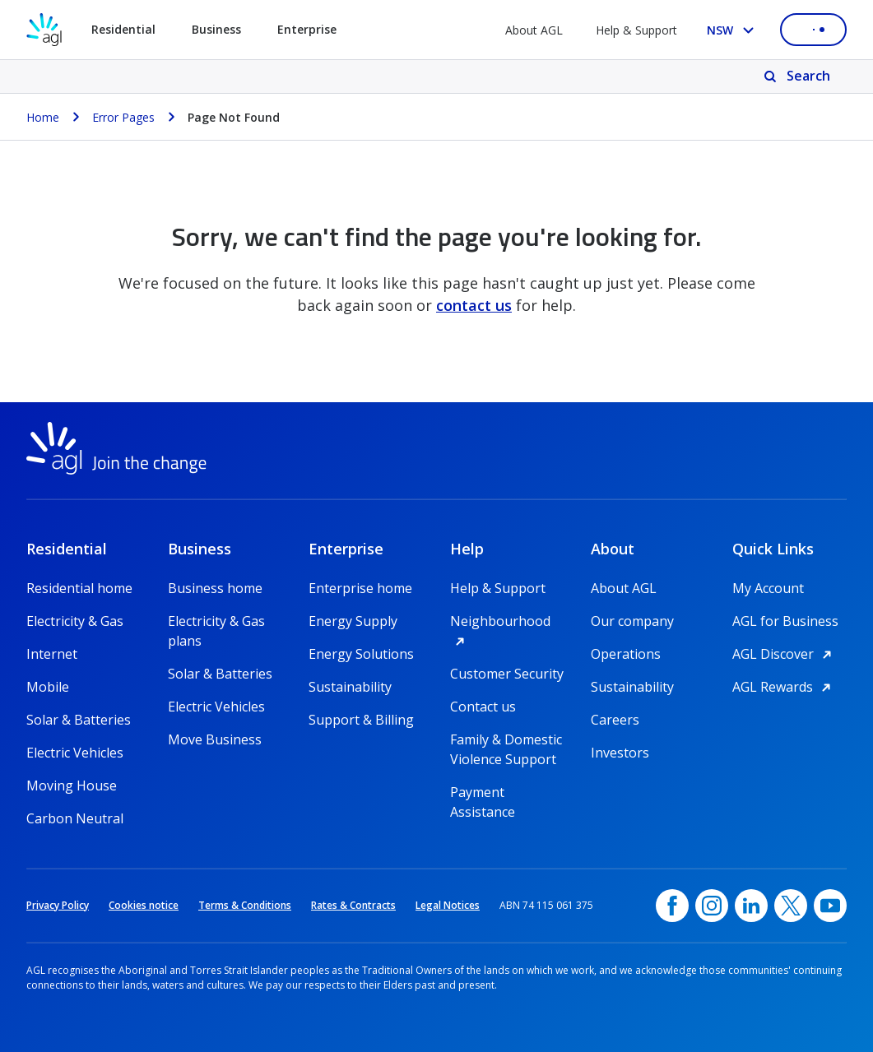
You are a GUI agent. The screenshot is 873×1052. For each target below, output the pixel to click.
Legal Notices (448, 905)
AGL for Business (785, 621)
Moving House (71, 785)
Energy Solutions (361, 654)
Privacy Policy (57, 905)
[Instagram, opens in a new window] (711, 905)
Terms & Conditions (244, 905)
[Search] (798, 76)
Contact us (483, 706)
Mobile (47, 687)
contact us (474, 305)
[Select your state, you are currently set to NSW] (733, 30)
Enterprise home (360, 588)
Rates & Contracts (353, 905)
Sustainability (350, 687)
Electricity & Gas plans (216, 621)
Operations (626, 654)
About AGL (534, 30)
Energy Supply (353, 621)
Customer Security (507, 674)
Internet (51, 654)
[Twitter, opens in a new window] (790, 905)
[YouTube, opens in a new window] (830, 905)
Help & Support (636, 30)
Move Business (215, 739)
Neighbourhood (507, 621)
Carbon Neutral (74, 818)
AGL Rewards (784, 687)
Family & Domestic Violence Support (506, 739)
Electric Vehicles (74, 753)
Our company (632, 621)
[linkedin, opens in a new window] (751, 905)
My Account (768, 588)
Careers (615, 720)
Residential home (79, 588)
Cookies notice (144, 905)
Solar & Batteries (78, 720)
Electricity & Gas (74, 621)
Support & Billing (361, 720)
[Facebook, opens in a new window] (672, 905)
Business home (215, 588)
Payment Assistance (482, 792)
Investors (620, 753)
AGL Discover (784, 654)
